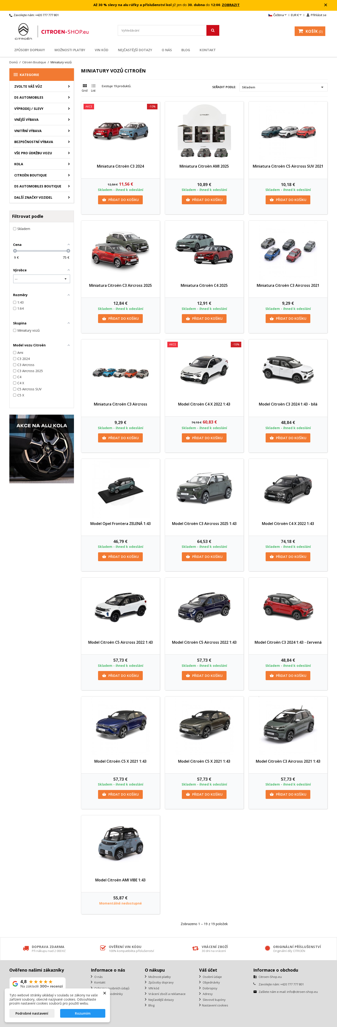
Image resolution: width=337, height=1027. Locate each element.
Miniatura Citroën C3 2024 (120, 166)
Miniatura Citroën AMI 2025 (204, 166)
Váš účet (208, 970)
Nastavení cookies (215, 1005)
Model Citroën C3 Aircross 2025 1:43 (204, 523)
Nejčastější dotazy (135, 50)
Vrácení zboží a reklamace (167, 994)
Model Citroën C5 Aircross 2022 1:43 (120, 642)
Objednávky (211, 982)
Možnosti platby (70, 50)
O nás (167, 50)
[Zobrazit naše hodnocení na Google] (37, 984)
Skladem (283, 87)
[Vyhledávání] (168, 30)
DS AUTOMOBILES (28, 97)
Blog (185, 50)
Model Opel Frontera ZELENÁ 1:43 (120, 523)
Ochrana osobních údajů (111, 988)
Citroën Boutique (30, 175)
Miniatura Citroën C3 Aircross (120, 404)
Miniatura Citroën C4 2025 (204, 285)
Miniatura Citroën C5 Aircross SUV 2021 (288, 166)
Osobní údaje (212, 977)
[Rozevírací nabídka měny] (296, 15)
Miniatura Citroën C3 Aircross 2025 (120, 285)
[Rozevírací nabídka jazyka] (277, 15)
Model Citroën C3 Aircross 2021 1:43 (288, 761)
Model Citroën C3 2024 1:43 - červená (288, 642)
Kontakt (208, 50)
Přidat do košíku (120, 200)
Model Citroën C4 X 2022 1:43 (204, 404)
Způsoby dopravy (29, 50)
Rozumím (83, 1013)
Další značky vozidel (33, 197)
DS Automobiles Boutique (37, 186)
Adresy (207, 994)
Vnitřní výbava (28, 131)
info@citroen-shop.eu (302, 992)
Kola (18, 164)
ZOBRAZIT (231, 4)
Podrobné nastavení (31, 1013)
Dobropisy (209, 988)
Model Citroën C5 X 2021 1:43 (120, 761)
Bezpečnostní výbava (33, 142)
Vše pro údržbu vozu (33, 153)
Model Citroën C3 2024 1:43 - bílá (288, 404)
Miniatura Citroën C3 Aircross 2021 (288, 285)
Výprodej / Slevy (28, 108)
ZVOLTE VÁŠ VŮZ (28, 86)
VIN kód (101, 50)
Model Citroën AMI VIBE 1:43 (120, 880)
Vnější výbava (26, 119)
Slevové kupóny (214, 1000)
